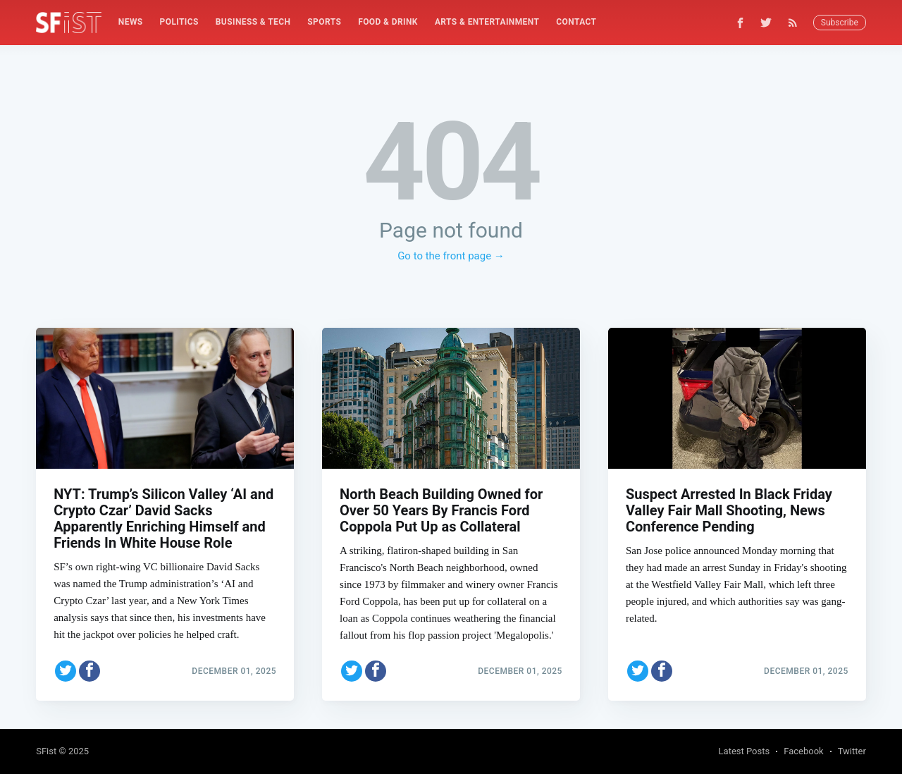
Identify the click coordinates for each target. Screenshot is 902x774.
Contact (576, 22)
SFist (46, 751)
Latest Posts (744, 751)
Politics (179, 22)
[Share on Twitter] (66, 671)
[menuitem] (131, 22)
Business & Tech (253, 22)
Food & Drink (388, 22)
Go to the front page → (451, 256)
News (130, 22)
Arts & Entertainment (487, 22)
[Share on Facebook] (89, 671)
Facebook (803, 751)
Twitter (852, 751)
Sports (324, 22)
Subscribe (839, 22)
